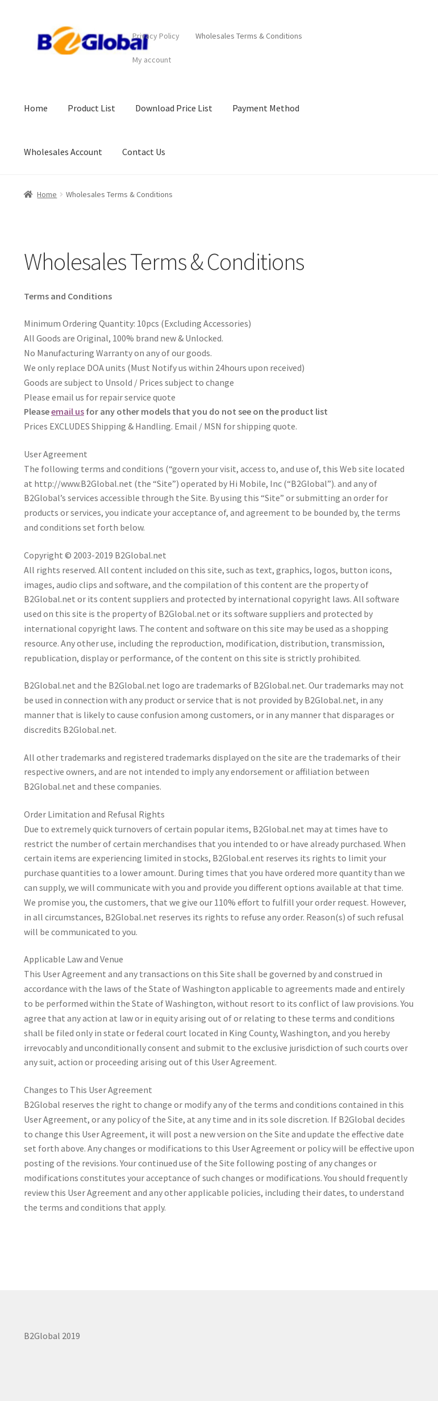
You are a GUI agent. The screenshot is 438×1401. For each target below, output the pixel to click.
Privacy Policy (156, 36)
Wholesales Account (63, 151)
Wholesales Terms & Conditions (248, 36)
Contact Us (143, 151)
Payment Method (265, 108)
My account (151, 60)
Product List (91, 108)
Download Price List (173, 108)
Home (36, 108)
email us (67, 411)
